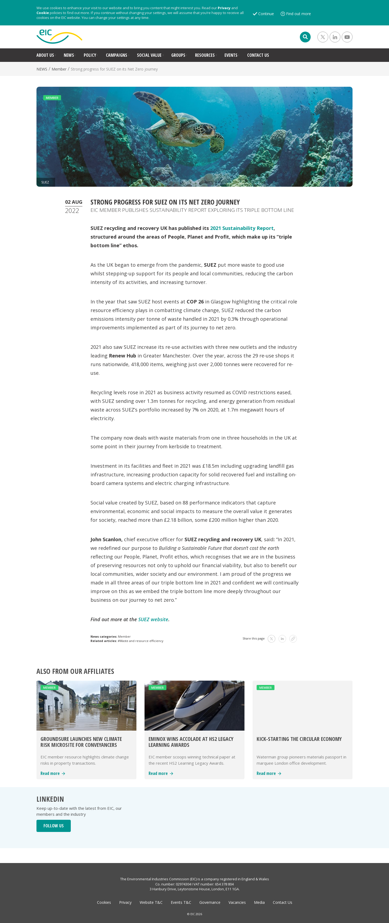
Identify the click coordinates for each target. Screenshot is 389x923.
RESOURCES (205, 55)
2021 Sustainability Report (242, 228)
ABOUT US (45, 55)
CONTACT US (258, 55)
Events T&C (181, 902)
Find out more (298, 13)
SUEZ (45, 182)
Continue (266, 13)
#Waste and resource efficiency (140, 641)
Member (59, 69)
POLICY (90, 55)
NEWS (69, 55)
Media (259, 902)
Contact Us (282, 902)
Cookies (104, 902)
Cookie (42, 12)
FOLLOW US (53, 826)
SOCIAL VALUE (149, 55)
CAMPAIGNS (116, 55)
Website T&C (151, 902)
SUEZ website (153, 619)
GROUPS (178, 55)
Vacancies (237, 902)
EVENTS (230, 55)
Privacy (224, 7)
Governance (209, 902)
